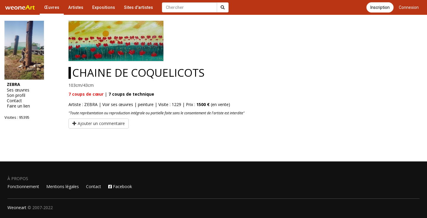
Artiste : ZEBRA (83, 104)
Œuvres (51, 7)
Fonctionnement (23, 186)
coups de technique (131, 94)
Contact (14, 100)
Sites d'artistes (138, 7)
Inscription (380, 7)
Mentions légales (62, 186)
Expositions (103, 7)
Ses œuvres (18, 90)
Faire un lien (18, 106)
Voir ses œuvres (117, 104)
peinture (146, 104)
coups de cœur (85, 94)
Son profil (16, 95)
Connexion (409, 7)
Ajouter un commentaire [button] (98, 123)
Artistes (75, 7)
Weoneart (16, 207)
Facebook (120, 186)
